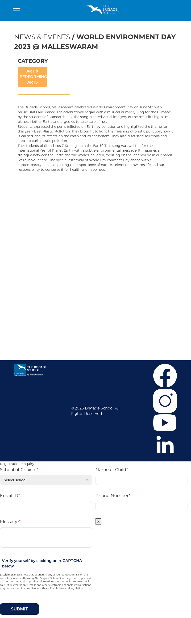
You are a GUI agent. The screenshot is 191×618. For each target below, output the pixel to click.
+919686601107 (128, 310)
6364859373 (152, 303)
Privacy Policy (28, 244)
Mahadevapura (72, 208)
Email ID (10, 495)
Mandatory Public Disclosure (126, 324)
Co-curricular (27, 223)
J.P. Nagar (67, 201)
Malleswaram (70, 215)
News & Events (42, 37)
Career (21, 201)
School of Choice (19, 469)
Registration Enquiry (17, 464)
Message (10, 521)
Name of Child (112, 469)
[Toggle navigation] (16, 12)
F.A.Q (20, 208)
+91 (137, 303)
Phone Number (113, 495)
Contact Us (26, 237)
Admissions (26, 215)
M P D (104, 331)
